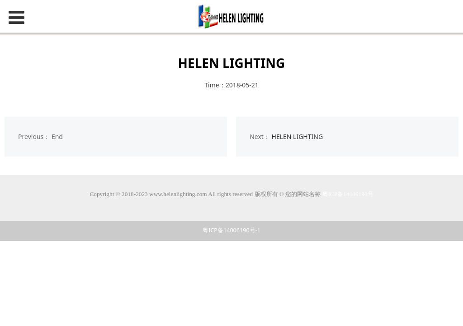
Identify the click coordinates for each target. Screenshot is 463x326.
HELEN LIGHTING (297, 136)
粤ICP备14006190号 (347, 194)
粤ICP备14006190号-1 (231, 230)
